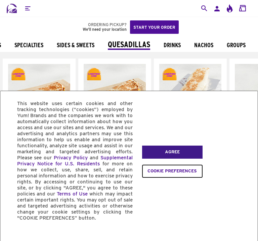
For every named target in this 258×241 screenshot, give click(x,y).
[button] (28, 8)
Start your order (154, 27)
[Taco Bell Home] (12, 8)
